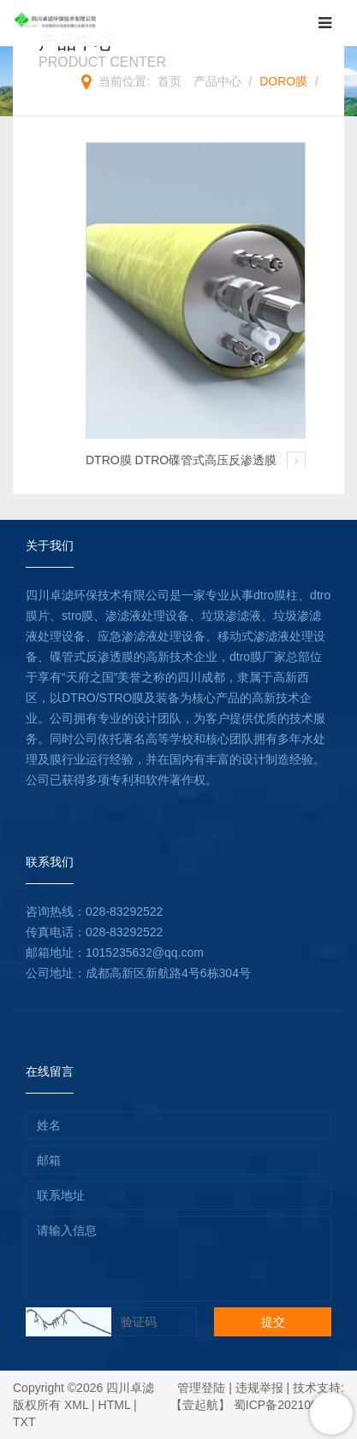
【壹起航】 (200, 1405)
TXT (24, 1422)
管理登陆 (201, 1388)
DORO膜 (283, 81)
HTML (114, 1405)
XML (76, 1405)
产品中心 (217, 81)
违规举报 (259, 1388)
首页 (169, 81)
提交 (273, 1322)
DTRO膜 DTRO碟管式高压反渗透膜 (181, 460)
